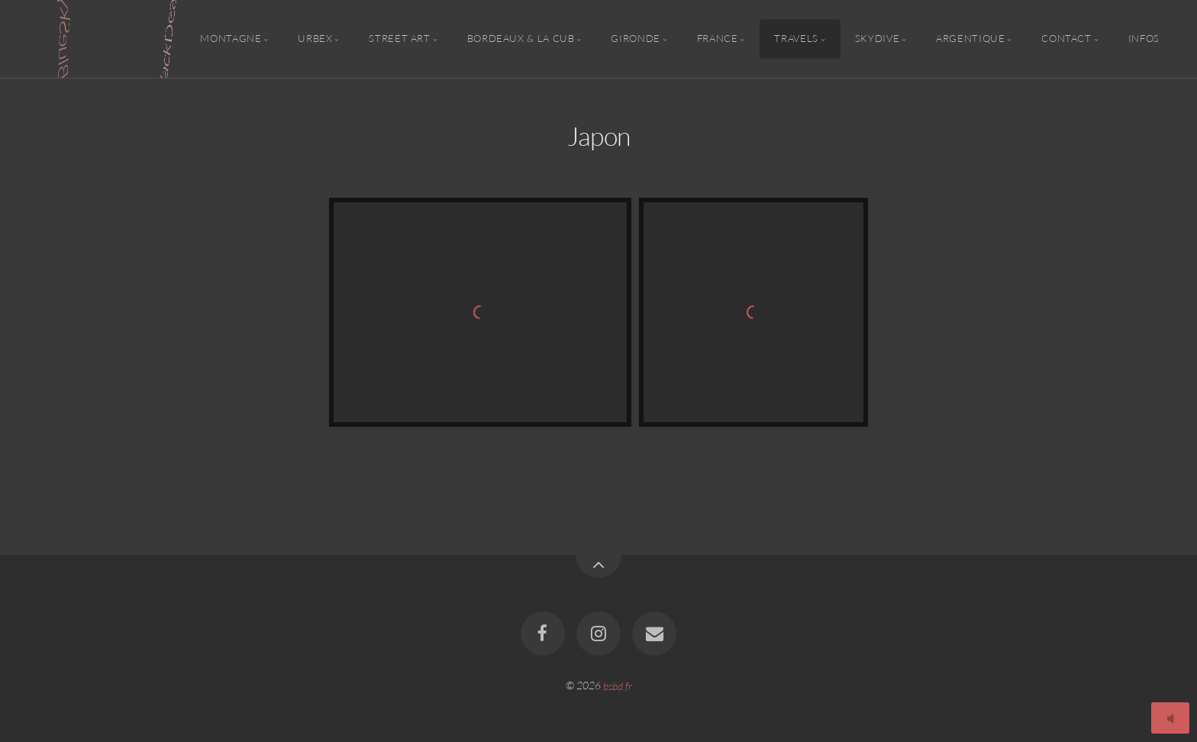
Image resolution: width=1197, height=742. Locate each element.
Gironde (635, 39)
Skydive (877, 39)
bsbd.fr (617, 685)
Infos (1144, 39)
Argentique (970, 39)
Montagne (230, 39)
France (717, 39)
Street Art (399, 39)
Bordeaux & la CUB (521, 39)
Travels (796, 39)
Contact (1066, 39)
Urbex (315, 39)
